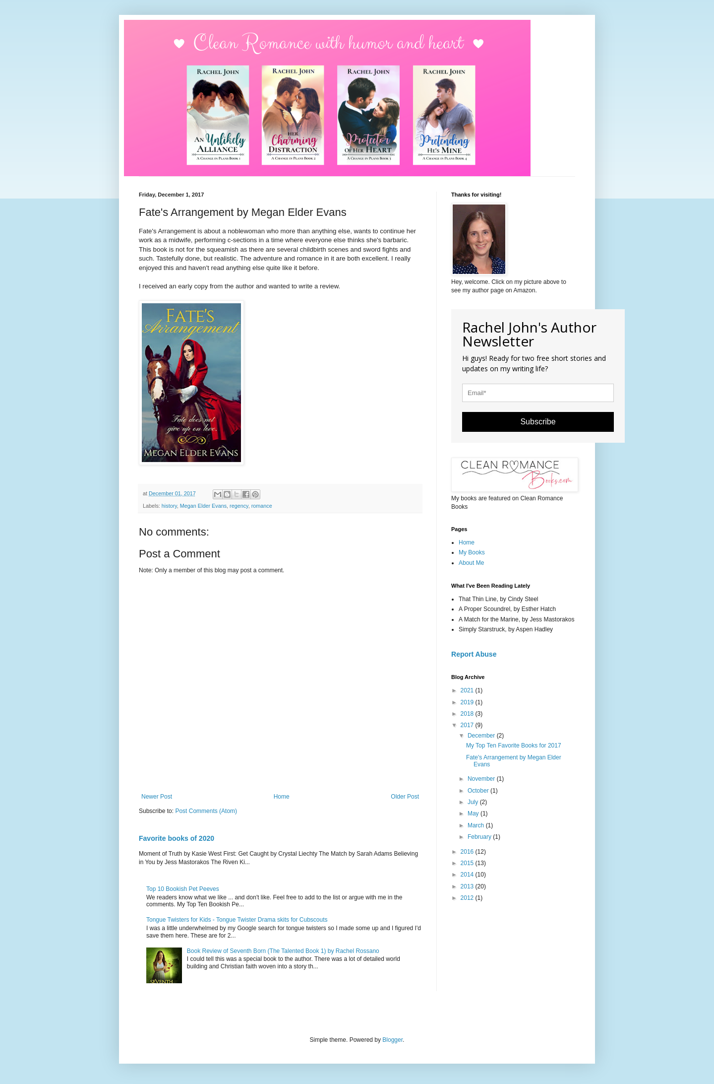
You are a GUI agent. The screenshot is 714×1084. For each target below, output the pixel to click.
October (479, 790)
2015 (468, 863)
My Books (472, 552)
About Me (471, 562)
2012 (468, 897)
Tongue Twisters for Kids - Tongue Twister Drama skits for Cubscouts (236, 919)
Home (282, 796)
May (474, 813)
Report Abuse (473, 654)
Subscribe (537, 421)
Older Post (405, 796)
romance (261, 506)
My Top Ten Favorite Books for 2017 (513, 745)
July (474, 802)
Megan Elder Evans (203, 506)
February (480, 836)
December (482, 735)
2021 (468, 690)
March (477, 825)
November (482, 778)
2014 (468, 874)
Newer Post (156, 796)
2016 (468, 851)
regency (239, 506)
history (169, 506)
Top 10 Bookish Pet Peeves (182, 888)
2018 (468, 713)
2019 (468, 702)
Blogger (392, 1039)
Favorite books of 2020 (176, 838)
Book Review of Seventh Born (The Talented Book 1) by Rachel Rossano (283, 951)
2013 (468, 886)
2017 (468, 725)
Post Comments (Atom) (206, 811)
